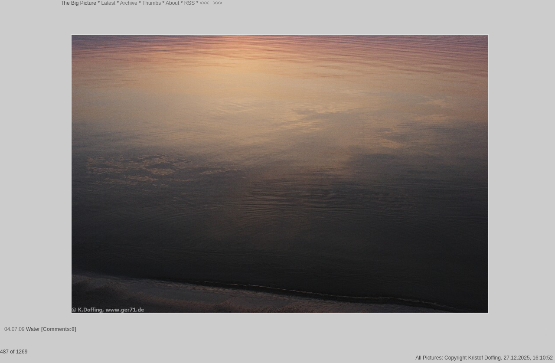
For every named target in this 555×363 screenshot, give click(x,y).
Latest (108, 3)
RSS (189, 3)
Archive (128, 3)
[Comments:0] (58, 329)
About (172, 3)
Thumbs (151, 3)
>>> (217, 3)
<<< (204, 3)
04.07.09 (14, 329)
